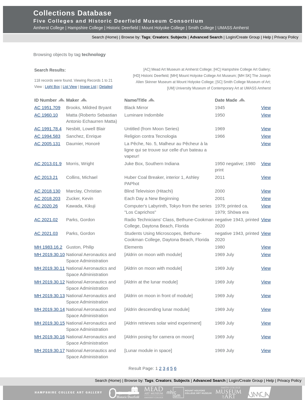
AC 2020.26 (46, 205)
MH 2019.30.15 (49, 322)
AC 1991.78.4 (48, 128)
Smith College (201, 27)
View (266, 107)
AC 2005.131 (47, 143)
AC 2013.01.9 (48, 163)
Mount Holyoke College (163, 27)
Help (267, 37)
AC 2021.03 (46, 233)
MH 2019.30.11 (49, 268)
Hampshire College (85, 27)
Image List (88, 87)
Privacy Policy (286, 37)
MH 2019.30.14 (49, 309)
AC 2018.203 (47, 198)
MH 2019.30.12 (49, 281)
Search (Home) (105, 37)
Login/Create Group (243, 37)
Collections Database (72, 13)
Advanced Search (206, 37)
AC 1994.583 (47, 136)
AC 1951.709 (47, 107)
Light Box (52, 87)
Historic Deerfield (122, 27)
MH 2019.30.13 (49, 295)
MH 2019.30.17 (49, 350)
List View (70, 87)
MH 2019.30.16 (49, 336)
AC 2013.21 (46, 177)
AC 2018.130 (47, 190)
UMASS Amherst (233, 27)
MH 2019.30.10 (49, 254)
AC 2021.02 (46, 219)
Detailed (105, 87)
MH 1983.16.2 (48, 246)
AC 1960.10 (46, 114)
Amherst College (48, 27)
